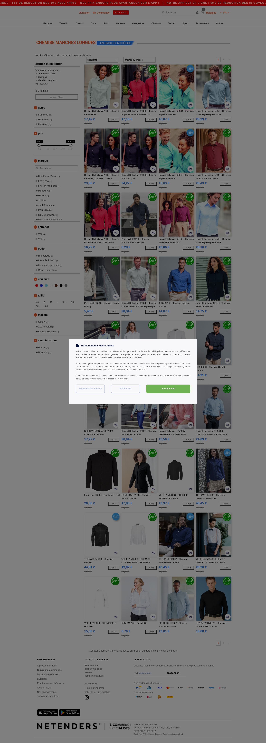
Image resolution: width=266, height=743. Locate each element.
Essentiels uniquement (90, 388)
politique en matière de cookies (104, 379)
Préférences (125, 388)
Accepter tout (168, 388)
